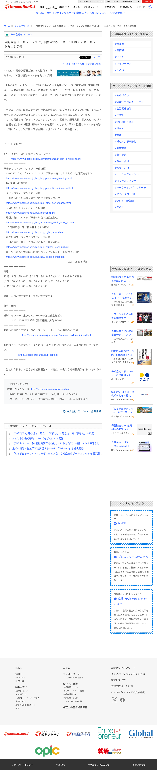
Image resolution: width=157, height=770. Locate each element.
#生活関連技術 (123, 108)
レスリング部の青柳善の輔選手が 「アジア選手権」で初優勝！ (122, 316)
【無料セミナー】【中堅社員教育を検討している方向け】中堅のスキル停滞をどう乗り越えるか (64, 443)
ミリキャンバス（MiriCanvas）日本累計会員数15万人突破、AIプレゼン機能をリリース (122, 444)
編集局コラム (21, 701)
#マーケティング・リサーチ (130, 187)
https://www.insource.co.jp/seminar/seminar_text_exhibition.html (46, 158)
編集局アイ (64, 7)
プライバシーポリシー (22, 765)
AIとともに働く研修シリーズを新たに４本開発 (37, 438)
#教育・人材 (78, 63)
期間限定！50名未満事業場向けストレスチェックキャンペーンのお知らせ (122, 279)
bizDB (52, 7)
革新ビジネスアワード (123, 667)
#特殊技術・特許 (124, 121)
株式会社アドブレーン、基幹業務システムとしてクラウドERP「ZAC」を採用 (122, 373)
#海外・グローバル (125, 194)
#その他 (119, 70)
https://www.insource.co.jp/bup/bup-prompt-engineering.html (39, 178)
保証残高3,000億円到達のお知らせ (121, 427)
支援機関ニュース (70, 687)
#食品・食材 (122, 161)
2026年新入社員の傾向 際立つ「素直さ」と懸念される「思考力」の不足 (53, 433)
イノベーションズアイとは (91, 1)
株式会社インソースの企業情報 (84, 411)
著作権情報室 (126, 7)
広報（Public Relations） (25, 705)
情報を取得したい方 (131, 1)
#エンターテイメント (127, 174)
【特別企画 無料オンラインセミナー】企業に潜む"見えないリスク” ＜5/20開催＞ (78, 12)
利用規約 (60, 765)
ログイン (147, 1)
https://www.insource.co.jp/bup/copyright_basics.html (35, 232)
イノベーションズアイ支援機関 (128, 692)
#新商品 (119, 50)
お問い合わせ (139, 765)
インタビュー (21, 694)
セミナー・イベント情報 (73, 691)
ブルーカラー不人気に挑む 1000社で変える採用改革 (122, 296)
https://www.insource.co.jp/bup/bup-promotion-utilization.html (39, 188)
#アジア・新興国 (124, 200)
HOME (42, 7)
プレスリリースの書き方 (133, 556)
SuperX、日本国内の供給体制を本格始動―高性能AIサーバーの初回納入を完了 (122, 393)
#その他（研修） (94, 63)
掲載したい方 (112, 1)
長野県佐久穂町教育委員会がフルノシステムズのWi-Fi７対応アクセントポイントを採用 (122, 333)
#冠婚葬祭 (120, 148)
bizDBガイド (20, 678)
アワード (140, 7)
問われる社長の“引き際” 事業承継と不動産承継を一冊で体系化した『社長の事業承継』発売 (122, 353)
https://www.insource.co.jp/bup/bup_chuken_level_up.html (37, 247)
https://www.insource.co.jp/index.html (50, 389)
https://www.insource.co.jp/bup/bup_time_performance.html (38, 202)
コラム (76, 7)
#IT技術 (66, 63)
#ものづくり (122, 95)
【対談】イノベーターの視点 (27, 698)
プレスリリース (91, 7)
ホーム (7, 26)
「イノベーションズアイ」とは (128, 674)
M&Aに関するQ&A (70, 698)
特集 (17, 708)
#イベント (120, 57)
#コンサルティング (125, 181)
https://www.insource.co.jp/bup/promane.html (30, 212)
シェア (96, 57)
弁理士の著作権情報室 (75, 707)
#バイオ (119, 128)
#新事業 (119, 43)
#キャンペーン (123, 63)
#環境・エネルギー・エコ (129, 102)
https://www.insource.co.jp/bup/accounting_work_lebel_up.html (40, 222)
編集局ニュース (21, 691)
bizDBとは (19, 681)
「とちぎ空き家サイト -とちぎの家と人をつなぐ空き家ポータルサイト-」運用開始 (57, 453)
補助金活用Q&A (69, 694)
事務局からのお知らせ (98, 765)
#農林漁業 (120, 154)
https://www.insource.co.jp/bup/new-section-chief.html (35, 256)
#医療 (118, 135)
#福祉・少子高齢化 (125, 141)
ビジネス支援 (109, 7)
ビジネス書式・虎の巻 (72, 701)
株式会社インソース (21, 34)
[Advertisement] (53, 485)
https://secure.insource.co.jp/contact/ (38, 354)
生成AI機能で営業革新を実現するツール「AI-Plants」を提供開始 (48, 448)
